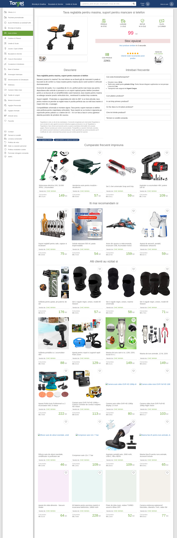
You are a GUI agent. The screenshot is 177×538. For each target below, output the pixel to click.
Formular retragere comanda (15, 153)
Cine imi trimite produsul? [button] (116, 112)
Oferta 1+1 (9, 13)
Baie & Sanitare (10, 70)
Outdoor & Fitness (11, 39)
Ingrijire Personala (11, 106)
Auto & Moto (17, 34)
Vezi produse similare (127, 46)
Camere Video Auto (12, 91)
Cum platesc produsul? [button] (115, 96)
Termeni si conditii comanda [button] (117, 118)
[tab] (137, 77)
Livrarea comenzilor (12, 139)
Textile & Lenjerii (11, 96)
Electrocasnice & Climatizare (15, 80)
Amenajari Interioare (12, 75)
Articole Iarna (9, 116)
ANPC (7, 157)
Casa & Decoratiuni (12, 60)
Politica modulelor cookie (14, 149)
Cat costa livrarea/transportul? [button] (117, 77)
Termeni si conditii (11, 135)
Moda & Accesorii (11, 101)
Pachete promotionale (13, 18)
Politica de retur (10, 142)
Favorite (8, 122)
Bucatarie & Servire (55, 4)
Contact (8, 132)
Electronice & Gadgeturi (16, 23)
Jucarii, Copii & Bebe (12, 49)
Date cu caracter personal (14, 146)
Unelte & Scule (71, 4)
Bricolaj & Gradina (39, 4)
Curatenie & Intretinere (13, 65)
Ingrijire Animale (10, 111)
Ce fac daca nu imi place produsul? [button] (119, 107)
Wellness (8, 85)
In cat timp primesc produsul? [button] (117, 101)
